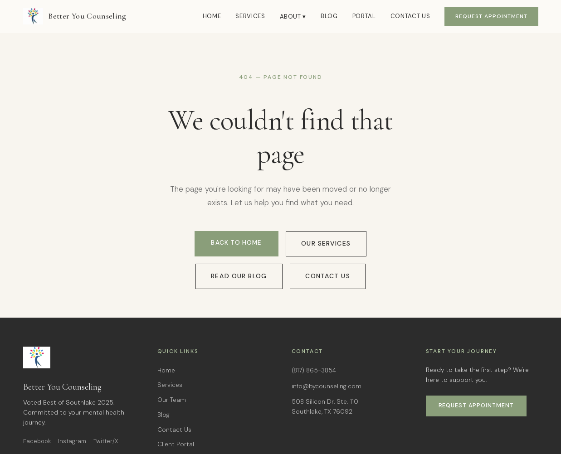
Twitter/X (105, 441)
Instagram (72, 441)
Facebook (37, 441)
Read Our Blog (238, 275)
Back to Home (235, 244)
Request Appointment (491, 16)
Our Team (171, 400)
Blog (329, 16)
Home (212, 16)
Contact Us (410, 16)
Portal (364, 16)
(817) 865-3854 (314, 370)
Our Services (326, 244)
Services (250, 16)
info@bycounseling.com (326, 386)
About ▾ (293, 16)
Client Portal (175, 444)
